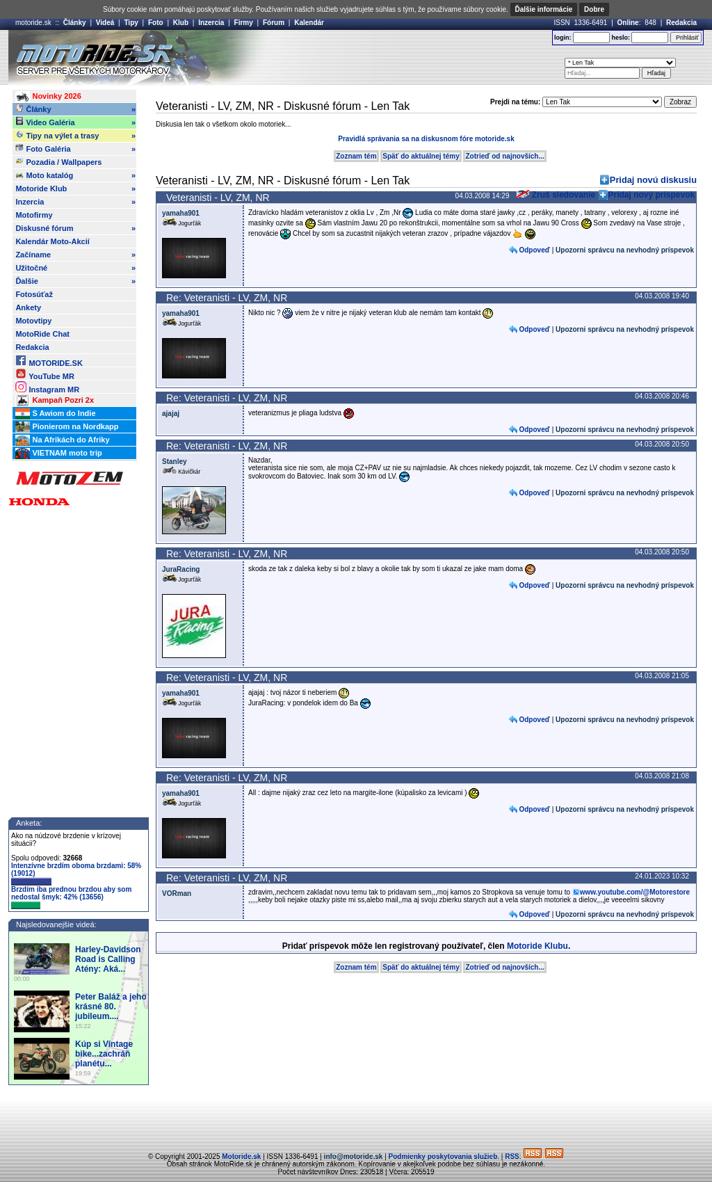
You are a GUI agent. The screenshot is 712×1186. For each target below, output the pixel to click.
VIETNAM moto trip (58, 453)
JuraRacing (181, 569)
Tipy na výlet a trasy (75, 135)
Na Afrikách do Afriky (62, 440)
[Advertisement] (376, 58)
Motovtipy (33, 320)
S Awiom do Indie (55, 413)
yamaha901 (181, 213)
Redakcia (681, 22)
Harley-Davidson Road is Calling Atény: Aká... (108, 959)
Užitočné (75, 267)
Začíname (75, 254)
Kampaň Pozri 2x (54, 400)
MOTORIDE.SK (48, 361)
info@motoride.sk (353, 1156)
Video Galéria (75, 122)
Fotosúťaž (34, 294)
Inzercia (211, 22)
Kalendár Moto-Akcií (52, 241)
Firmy (243, 22)
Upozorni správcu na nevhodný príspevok (625, 250)
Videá (105, 22)
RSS (512, 1156)
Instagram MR (47, 387)
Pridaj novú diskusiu (653, 180)
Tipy (131, 22)
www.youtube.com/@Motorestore (635, 892)
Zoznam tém (356, 156)
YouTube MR (44, 374)
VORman (176, 893)
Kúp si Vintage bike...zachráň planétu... (104, 1053)
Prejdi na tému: (515, 102)
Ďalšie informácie (544, 9)
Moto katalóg (75, 175)
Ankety (28, 307)
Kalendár (309, 22)
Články (74, 22)
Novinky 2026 (48, 96)
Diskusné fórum (75, 228)
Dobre (594, 9)
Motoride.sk (241, 1156)
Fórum (273, 22)
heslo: (620, 37)
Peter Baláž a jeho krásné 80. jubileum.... (111, 1006)
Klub (180, 22)
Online (628, 22)
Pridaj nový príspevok (651, 195)
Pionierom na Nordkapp (66, 427)
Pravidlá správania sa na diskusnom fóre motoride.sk (426, 139)
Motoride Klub (75, 188)
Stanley (174, 461)
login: (563, 37)
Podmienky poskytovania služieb (443, 1156)
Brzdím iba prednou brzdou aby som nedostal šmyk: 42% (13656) (71, 897)
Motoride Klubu (537, 946)
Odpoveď (534, 250)
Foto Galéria (75, 148)
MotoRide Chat (42, 334)
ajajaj (170, 413)
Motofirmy (33, 215)
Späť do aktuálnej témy (420, 156)
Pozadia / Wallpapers (58, 161)
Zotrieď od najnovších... (504, 156)
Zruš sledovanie (555, 195)
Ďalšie (75, 281)
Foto (155, 22)
